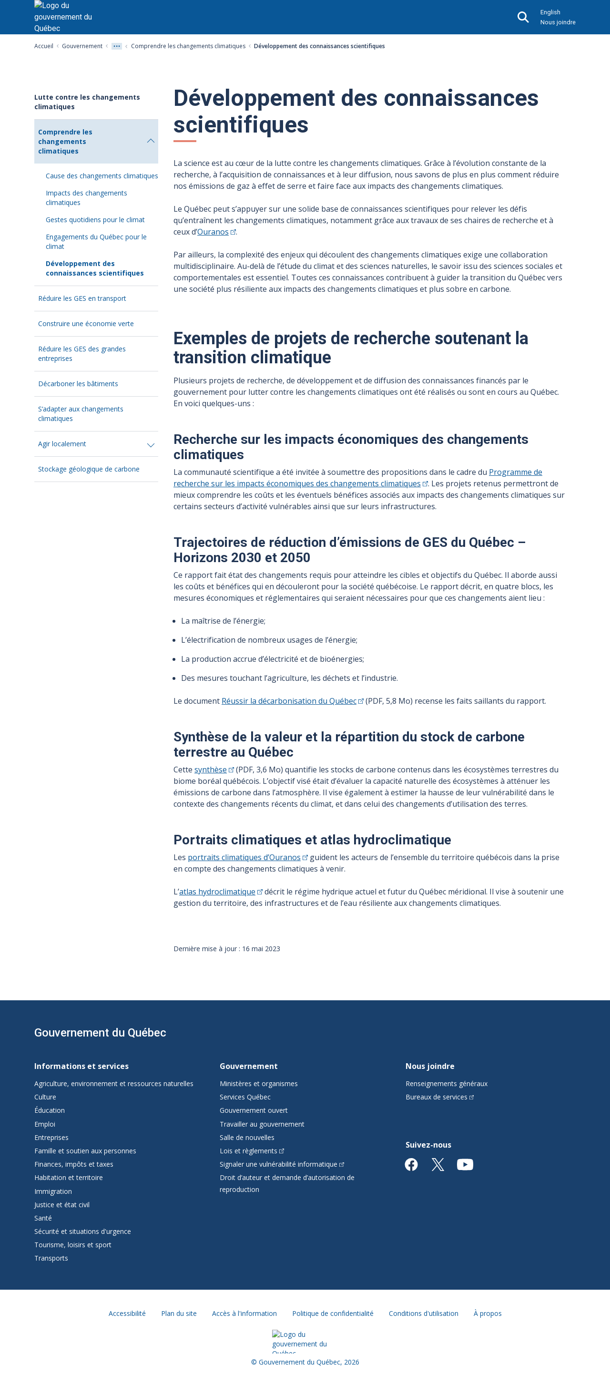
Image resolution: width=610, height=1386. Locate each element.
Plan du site (179, 1313)
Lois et (252, 1150)
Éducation (49, 1110)
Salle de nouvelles (247, 1137)
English (550, 12)
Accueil (43, 46)
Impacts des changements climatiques (86, 197)
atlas (221, 891)
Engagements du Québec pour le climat (96, 241)
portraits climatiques (248, 857)
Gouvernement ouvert (254, 1110)
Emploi (44, 1124)
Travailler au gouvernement (262, 1124)
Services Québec (245, 1096)
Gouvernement (82, 46)
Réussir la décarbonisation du (293, 701)
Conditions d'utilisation (423, 1313)
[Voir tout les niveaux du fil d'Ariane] (116, 46)
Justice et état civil (62, 1204)
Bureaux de (440, 1096)
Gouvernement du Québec (100, 1032)
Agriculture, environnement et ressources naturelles (113, 1083)
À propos (488, 1313)
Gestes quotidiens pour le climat (95, 219)
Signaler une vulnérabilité (282, 1164)
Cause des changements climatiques (102, 175)
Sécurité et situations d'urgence (82, 1231)
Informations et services (81, 1066)
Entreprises (51, 1137)
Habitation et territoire (68, 1177)
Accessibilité (127, 1313)
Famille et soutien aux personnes (85, 1150)
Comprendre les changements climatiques (188, 46)
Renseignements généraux (447, 1083)
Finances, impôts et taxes (73, 1164)
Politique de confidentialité (333, 1313)
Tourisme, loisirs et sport (73, 1244)
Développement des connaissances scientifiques (95, 268)
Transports (51, 1258)
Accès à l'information (244, 1313)
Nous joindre (558, 22)
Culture (45, 1096)
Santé (43, 1217)
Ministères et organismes (259, 1083)
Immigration (53, 1191)
